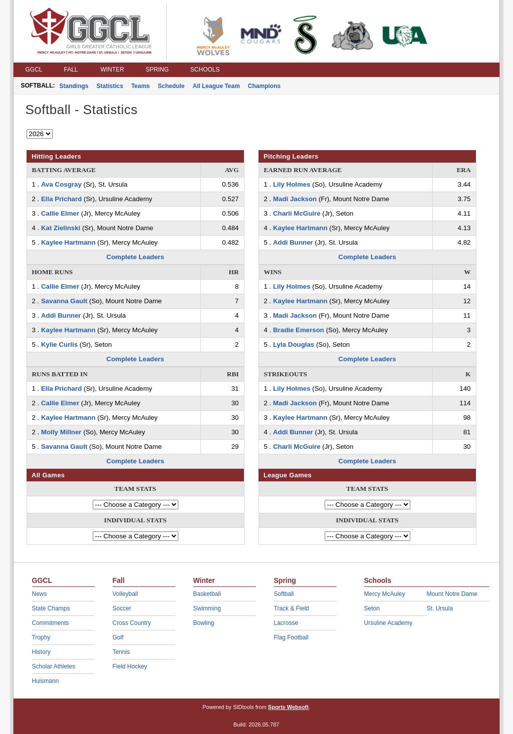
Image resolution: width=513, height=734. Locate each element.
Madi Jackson (295, 199)
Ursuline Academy (388, 622)
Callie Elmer (60, 213)
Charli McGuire (297, 213)
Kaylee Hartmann (68, 242)
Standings (74, 86)
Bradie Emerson (298, 330)
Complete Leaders (135, 257)
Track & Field (291, 608)
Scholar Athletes (54, 666)
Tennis (121, 651)
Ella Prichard (61, 199)
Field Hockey (130, 666)
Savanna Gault (64, 301)
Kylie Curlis (59, 344)
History (41, 651)
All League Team (215, 86)
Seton (372, 608)
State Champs (51, 608)
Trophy (41, 637)
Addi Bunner (61, 315)
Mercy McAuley (384, 593)
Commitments (50, 622)
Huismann (45, 680)
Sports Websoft (288, 707)
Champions (264, 86)
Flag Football (291, 637)
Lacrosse (286, 622)
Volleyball (125, 593)
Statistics (110, 86)
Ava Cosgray (61, 184)
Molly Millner (61, 432)
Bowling (203, 622)
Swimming (207, 608)
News (39, 593)
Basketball (207, 593)
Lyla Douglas (293, 344)
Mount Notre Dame (452, 593)
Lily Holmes (292, 184)
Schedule (171, 86)
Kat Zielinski (60, 228)
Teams (140, 86)
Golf (118, 637)
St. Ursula (440, 608)
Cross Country (132, 622)
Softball (284, 593)
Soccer (122, 608)
